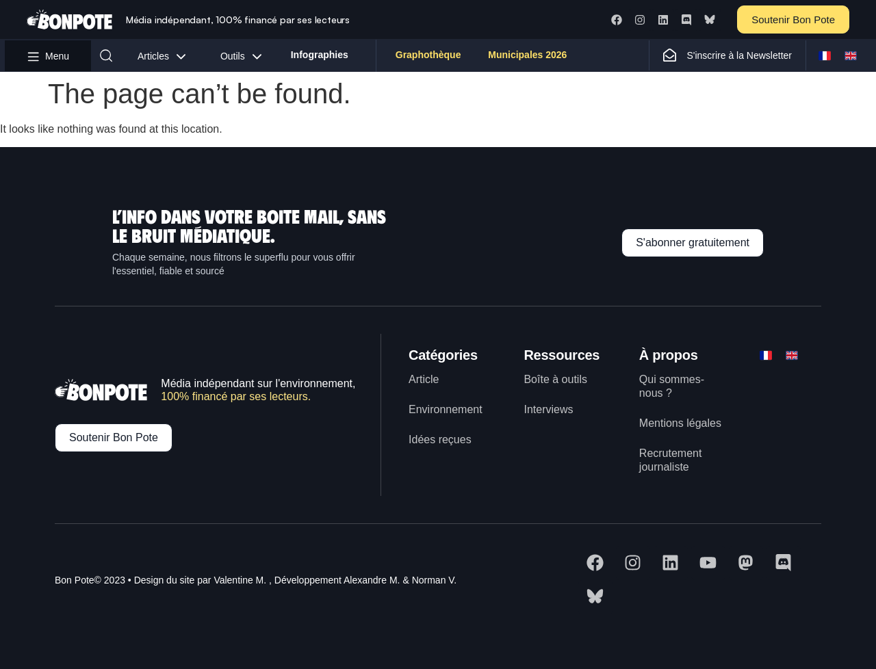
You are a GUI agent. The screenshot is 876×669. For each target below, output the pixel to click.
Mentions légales (680, 423)
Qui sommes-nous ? (671, 386)
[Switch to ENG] (851, 55)
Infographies (319, 55)
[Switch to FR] (825, 55)
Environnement (445, 409)
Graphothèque (428, 55)
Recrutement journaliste (670, 460)
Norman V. (434, 580)
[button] (106, 55)
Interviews (548, 409)
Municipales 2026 (527, 55)
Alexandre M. (372, 580)
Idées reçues (440, 439)
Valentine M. (240, 580)
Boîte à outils (555, 379)
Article (424, 379)
